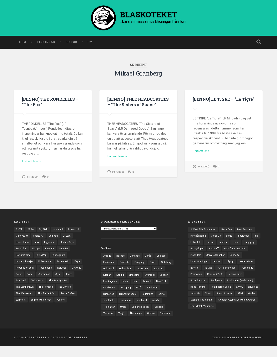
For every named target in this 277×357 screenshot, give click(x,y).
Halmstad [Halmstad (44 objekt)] (125, 270)
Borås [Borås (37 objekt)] (149, 256)
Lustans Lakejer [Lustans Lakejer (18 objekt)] (25, 263)
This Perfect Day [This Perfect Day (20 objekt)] (47, 297)
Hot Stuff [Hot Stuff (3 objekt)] (230, 250)
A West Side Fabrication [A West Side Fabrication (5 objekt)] (204, 230)
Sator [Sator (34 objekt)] (19, 277)
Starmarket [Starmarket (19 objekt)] (46, 277)
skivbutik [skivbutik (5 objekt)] (250, 297)
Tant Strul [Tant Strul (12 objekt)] (21, 283)
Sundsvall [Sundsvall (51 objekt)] (154, 303)
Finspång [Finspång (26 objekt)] (140, 263)
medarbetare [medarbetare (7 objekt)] (197, 270)
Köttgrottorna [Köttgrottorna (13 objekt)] (24, 257)
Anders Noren (239, 347)
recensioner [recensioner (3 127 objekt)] (197, 283)
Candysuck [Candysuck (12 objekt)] (22, 237)
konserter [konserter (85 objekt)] (196, 263)
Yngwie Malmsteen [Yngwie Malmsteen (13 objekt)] (42, 303)
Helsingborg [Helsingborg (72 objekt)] (143, 270)
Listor (71, 43)
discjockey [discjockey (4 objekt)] (245, 237)
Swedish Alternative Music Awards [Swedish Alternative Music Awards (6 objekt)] (239, 310)
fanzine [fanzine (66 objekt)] (220, 243)
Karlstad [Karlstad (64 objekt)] (108, 276)
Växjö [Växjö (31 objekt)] (136, 316)
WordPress (77, 347)
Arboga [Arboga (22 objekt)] (107, 256)
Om (90, 43)
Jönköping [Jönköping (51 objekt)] (161, 270)
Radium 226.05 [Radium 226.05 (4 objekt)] (235, 277)
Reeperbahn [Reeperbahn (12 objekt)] (47, 270)
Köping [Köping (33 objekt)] (136, 276)
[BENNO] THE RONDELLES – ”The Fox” (52, 102)
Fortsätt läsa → (33, 163)
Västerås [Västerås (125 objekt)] (123, 316)
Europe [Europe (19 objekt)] (37, 250)
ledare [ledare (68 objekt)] (234, 263)
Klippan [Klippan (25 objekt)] (122, 276)
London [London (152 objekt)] (107, 283)
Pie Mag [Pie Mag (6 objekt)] (228, 270)
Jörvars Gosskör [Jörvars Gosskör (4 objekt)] (245, 257)
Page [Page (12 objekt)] (79, 263)
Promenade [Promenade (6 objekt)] (197, 277)
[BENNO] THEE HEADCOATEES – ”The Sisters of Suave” (131, 105)
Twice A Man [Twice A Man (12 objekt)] (70, 297)
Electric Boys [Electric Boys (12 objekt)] (68, 243)
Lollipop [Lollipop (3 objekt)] (247, 263)
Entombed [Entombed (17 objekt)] (22, 250)
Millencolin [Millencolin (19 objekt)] (65, 263)
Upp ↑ (259, 347)
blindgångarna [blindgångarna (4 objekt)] (198, 237)
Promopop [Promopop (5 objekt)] (215, 277)
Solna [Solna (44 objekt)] (106, 303)
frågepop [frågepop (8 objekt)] (195, 250)
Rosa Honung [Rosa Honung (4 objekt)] (230, 290)
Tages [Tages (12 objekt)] (71, 277)
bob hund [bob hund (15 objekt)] (59, 230)
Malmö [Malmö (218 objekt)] (162, 283)
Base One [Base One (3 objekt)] (228, 230)
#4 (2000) (33, 178)
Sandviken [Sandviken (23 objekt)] (109, 296)
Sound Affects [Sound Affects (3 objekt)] (211, 303)
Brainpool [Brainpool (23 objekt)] (75, 230)
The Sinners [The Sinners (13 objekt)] (66, 290)
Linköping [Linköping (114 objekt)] (150, 276)
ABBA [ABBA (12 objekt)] (31, 230)
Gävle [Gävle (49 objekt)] (154, 263)
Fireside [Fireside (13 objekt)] (50, 250)
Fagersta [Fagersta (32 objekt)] (125, 263)
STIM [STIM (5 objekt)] (227, 303)
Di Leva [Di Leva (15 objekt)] (69, 237)
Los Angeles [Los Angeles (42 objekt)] (124, 283)
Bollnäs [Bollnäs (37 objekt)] (121, 256)
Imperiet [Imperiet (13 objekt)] (65, 250)
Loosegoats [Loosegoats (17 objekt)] (61, 257)
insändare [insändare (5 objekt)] (224, 257)
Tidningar (46, 43)
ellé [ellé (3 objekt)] (192, 243)
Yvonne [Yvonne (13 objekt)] (62, 303)
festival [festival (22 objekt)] (233, 243)
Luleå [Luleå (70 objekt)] (139, 283)
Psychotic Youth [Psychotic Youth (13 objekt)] (25, 270)
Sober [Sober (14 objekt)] (31, 277)
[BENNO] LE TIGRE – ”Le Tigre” (219, 102)
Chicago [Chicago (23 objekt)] (162, 256)
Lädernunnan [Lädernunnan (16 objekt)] (46, 263)
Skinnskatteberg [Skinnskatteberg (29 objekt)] (146, 296)
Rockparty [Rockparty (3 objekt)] (236, 283)
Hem (22, 43)
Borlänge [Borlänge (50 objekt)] (136, 256)
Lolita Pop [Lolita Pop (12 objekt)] (43, 257)
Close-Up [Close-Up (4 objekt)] (217, 237)
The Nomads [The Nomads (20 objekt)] (47, 290)
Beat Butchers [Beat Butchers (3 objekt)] (247, 230)
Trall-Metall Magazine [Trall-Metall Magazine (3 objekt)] (202, 317)
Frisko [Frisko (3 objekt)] (246, 243)
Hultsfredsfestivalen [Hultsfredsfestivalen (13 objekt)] (202, 257)
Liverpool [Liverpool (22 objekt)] (166, 276)
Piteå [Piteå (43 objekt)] (157, 290)
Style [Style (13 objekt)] (60, 277)
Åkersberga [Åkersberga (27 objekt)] (152, 316)
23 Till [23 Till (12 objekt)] (19, 230)
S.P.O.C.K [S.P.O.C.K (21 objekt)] (78, 270)
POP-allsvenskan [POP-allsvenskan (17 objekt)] (248, 270)
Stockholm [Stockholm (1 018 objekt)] (121, 303)
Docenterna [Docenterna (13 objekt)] (22, 243)
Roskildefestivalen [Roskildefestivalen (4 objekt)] (200, 297)
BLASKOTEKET (36, 347)
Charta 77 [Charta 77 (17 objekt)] (39, 237)
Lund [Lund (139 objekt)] (150, 283)
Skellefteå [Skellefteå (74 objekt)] (126, 296)
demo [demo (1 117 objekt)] (231, 237)
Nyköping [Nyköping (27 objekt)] (143, 290)
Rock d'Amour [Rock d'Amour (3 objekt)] (217, 283)
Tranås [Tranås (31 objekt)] (107, 310)
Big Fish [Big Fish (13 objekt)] (44, 230)
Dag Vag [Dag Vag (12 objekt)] (55, 237)
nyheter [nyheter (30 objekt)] (214, 270)
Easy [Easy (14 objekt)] (37, 243)
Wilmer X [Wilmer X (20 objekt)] (21, 303)
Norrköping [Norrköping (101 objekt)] (126, 290)
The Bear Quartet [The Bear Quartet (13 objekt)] (60, 283)
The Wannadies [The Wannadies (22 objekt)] (24, 297)
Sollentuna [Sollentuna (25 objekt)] (167, 296)
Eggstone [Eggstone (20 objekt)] (50, 243)
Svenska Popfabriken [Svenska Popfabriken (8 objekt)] (202, 310)
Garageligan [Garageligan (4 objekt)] (213, 250)
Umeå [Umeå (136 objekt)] (137, 310)
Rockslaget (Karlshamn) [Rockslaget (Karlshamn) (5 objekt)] (204, 290)
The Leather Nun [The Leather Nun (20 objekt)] (25, 290)
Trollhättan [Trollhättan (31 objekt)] (122, 310)
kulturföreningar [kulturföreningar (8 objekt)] (216, 263)
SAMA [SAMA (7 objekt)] (220, 297)
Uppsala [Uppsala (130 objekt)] (108, 316)
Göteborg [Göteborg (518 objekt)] (108, 270)
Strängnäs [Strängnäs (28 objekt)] (138, 303)
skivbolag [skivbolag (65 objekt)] (234, 297)
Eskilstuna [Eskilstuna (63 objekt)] (109, 263)
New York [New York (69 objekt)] (108, 290)
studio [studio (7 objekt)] (239, 303)
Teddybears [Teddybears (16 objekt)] (39, 283)
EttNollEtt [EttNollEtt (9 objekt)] (204, 243)
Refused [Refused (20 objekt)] (63, 270)
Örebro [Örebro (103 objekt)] (168, 316)
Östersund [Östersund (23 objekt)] (109, 323)
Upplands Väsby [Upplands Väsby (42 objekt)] (154, 310)
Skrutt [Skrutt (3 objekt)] (194, 303)
